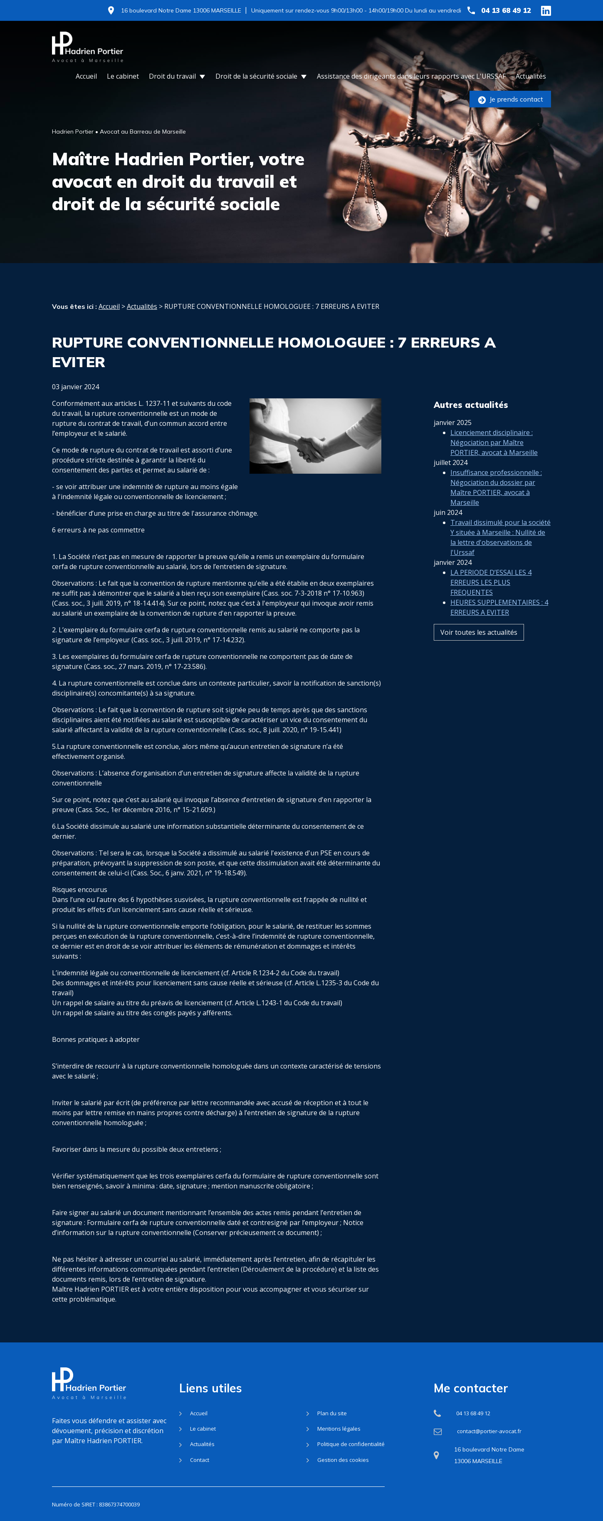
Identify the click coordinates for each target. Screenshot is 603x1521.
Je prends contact (510, 99)
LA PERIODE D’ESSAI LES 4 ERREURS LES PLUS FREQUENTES (490, 564)
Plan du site (332, 1413)
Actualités (531, 76)
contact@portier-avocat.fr (489, 1431)
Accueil (86, 76)
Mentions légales (339, 1428)
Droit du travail (172, 76)
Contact (199, 1460)
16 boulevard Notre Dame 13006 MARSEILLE (181, 10)
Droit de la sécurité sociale (256, 76)
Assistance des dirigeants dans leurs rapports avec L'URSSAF (411, 76)
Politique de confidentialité (351, 1444)
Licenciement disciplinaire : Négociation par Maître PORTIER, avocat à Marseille (494, 424)
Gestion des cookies (343, 1460)
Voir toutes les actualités (478, 614)
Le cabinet (123, 76)
